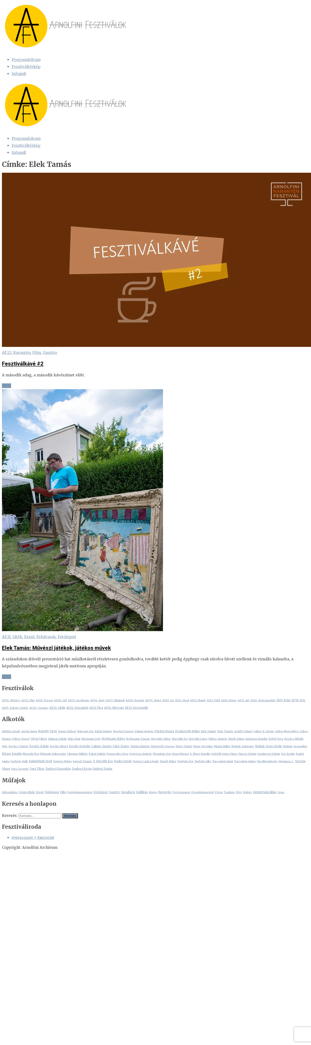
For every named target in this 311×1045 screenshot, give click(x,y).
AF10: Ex (168, 700)
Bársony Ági (85, 731)
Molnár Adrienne (242, 746)
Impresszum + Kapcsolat (33, 837)
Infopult (19, 73)
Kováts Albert (59, 746)
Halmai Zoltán (57, 738)
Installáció (128, 792)
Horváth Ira (180, 738)
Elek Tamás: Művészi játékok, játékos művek (56, 648)
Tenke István (123, 761)
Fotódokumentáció (79, 792)
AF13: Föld (213, 700)
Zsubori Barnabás (58, 768)
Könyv (153, 792)
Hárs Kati (74, 738)
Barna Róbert (67, 731)
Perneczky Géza (117, 753)
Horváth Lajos (198, 738)
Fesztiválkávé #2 (22, 364)
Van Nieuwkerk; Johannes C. (275, 761)
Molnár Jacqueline (295, 746)
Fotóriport (67, 636)
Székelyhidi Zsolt (40, 761)
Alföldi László (11, 731)
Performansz (181, 792)
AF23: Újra (96, 707)
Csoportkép (26, 792)
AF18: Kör (298, 700)
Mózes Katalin (12, 753)
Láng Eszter (121, 746)
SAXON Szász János (224, 753)
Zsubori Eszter (103, 768)
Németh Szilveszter (53, 753)
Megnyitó (164, 792)
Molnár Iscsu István (268, 746)
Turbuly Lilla (202, 761)
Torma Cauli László (146, 761)
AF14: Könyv (229, 700)
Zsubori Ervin (82, 768)
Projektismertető (202, 792)
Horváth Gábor (161, 738)
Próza (219, 792)
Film (36, 352)
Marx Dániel (184, 746)
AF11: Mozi (182, 700)
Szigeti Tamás (82, 761)
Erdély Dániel (243, 731)
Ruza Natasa (180, 753)
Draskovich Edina (187, 731)
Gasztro (50, 352)
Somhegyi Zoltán (268, 753)
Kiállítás (142, 792)
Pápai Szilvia (97, 753)
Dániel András (144, 731)
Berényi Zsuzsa (123, 731)
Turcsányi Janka (245, 761)
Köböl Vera (276, 738)
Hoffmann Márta (113, 738)
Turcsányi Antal (222, 761)
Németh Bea (31, 753)
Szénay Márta (62, 761)
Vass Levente (20, 768)
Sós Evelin (288, 753)
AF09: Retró (153, 700)
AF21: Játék (12, 636)
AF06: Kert (97, 700)
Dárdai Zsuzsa (164, 731)
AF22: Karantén (16, 352)
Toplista (229, 792)
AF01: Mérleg (11, 700)
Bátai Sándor (103, 731)
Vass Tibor (37, 768)
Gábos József (21, 738)
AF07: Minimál (115, 700)
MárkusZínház (140, 746)
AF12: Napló (198, 700)
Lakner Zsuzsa (101, 746)
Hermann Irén (91, 738)
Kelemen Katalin (256, 738)
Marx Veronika (203, 746)
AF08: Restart (135, 700)
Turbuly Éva (185, 761)
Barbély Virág (47, 731)
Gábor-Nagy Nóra (286, 731)
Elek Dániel (208, 731)
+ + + (6, 385)
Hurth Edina (236, 738)
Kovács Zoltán (39, 746)
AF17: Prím (283, 700)
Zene (281, 792)
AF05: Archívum (78, 700)
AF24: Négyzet (114, 707)
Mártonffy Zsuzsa (163, 746)
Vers (239, 792)
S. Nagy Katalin (200, 753)
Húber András (217, 738)
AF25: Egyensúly (136, 707)
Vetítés (247, 792)
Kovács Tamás (18, 746)
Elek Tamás (225, 731)
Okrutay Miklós (77, 753)
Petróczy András (140, 753)
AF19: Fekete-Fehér (15, 707)
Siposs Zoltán (247, 753)
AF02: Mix (28, 700)
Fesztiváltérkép (26, 66)
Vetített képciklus (265, 792)
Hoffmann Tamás (138, 738)
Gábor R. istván (263, 731)
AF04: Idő (60, 700)
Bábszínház (9, 792)
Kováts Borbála (79, 746)
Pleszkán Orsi (162, 753)
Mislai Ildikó (222, 746)
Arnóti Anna (29, 731)
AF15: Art (243, 700)
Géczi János (39, 738)
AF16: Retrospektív (263, 700)
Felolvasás (46, 636)
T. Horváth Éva (103, 761)
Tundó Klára (168, 761)
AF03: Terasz (44, 700)
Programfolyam (26, 59)
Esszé (29, 636)
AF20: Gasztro (39, 707)
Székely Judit (19, 761)
